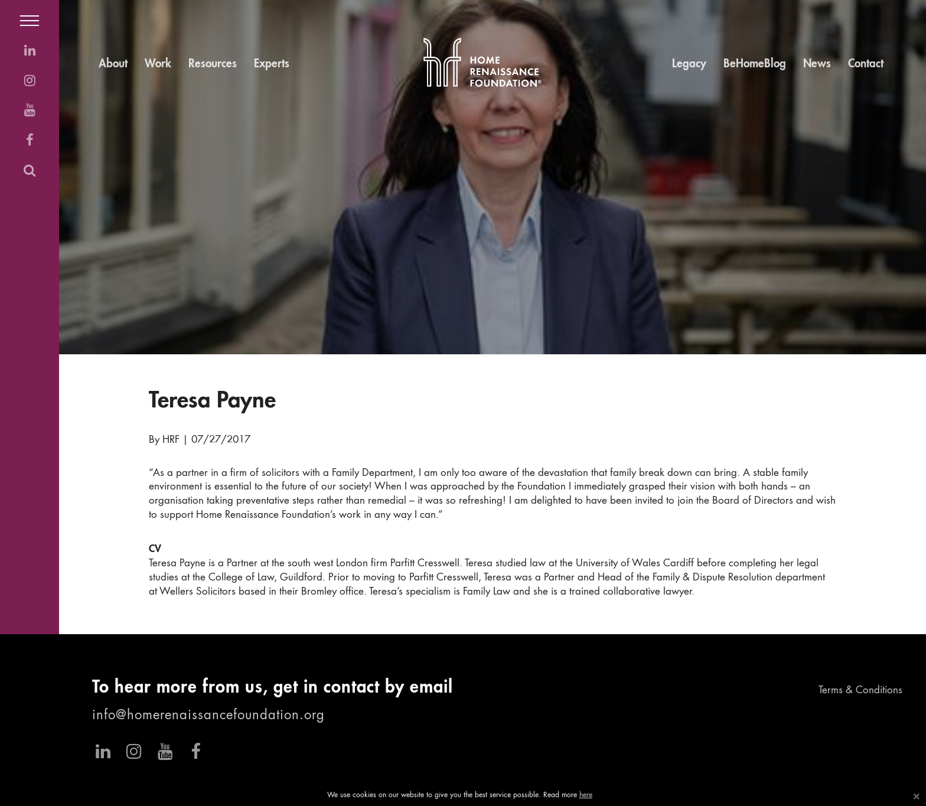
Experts (271, 64)
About (113, 64)
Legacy (689, 64)
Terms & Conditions (860, 691)
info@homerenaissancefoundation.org (208, 715)
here (585, 795)
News (817, 64)
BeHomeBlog (754, 64)
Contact (865, 64)
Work (158, 64)
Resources (212, 64)
